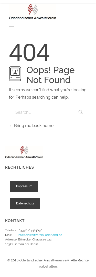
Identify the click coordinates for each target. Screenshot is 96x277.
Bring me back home (31, 125)
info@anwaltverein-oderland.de (40, 235)
